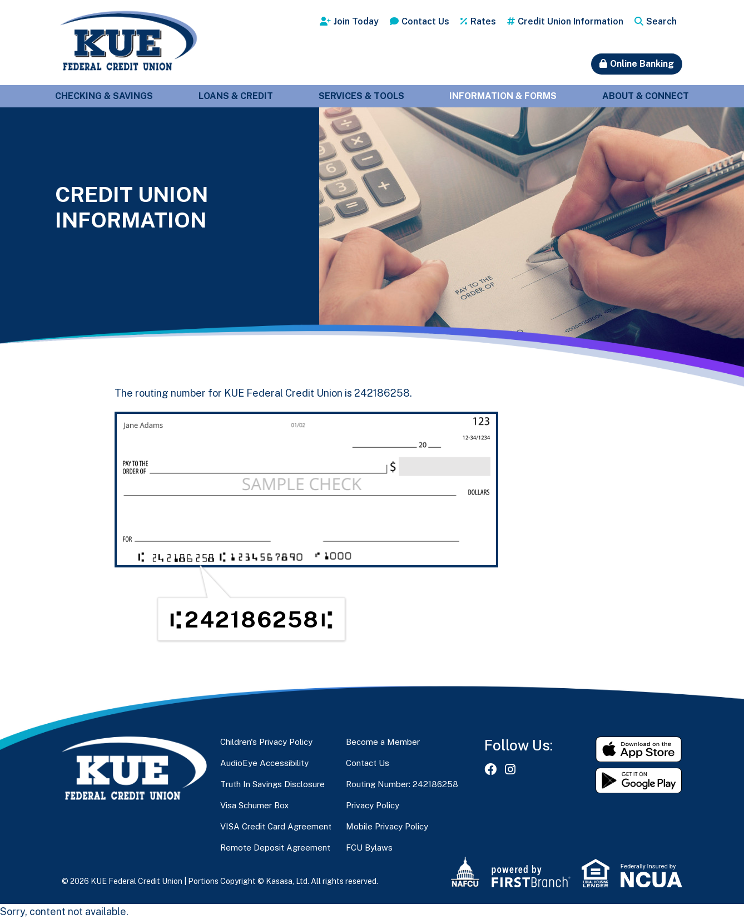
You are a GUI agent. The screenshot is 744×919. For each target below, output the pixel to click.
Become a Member (383, 742)
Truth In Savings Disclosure (272, 784)
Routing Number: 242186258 (402, 784)
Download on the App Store (639, 749)
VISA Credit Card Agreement (275, 826)
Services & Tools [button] (361, 96)
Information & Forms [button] (503, 96)
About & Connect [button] (645, 96)
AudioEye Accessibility (264, 763)
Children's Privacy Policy (266, 742)
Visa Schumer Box (254, 805)
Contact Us (425, 21)
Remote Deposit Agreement (275, 847)
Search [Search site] (661, 21)
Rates (483, 21)
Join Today (356, 21)
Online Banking (642, 63)
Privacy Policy (372, 805)
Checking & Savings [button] (104, 96)
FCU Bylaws (369, 847)
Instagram (510, 769)
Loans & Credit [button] (236, 96)
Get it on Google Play (639, 780)
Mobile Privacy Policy (387, 826)
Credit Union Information (570, 21)
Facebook (490, 769)
